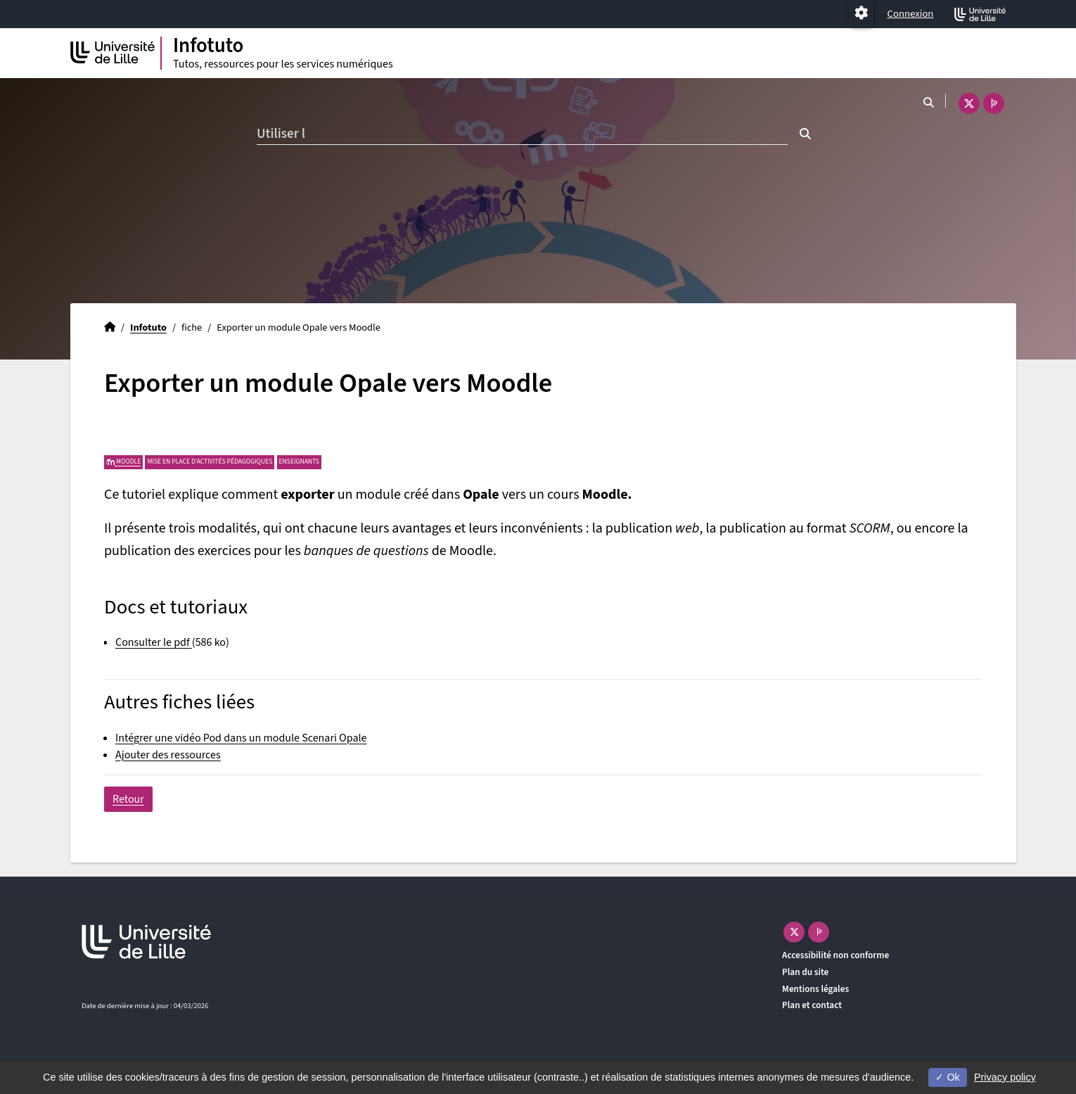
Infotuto (148, 327)
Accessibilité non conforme (835, 955)
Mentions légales (815, 989)
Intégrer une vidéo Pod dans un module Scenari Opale (240, 738)
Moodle (123, 461)
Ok (947, 1077)
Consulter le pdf (152, 642)
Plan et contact (812, 1005)
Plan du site (805, 972)
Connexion (911, 13)
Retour (128, 799)
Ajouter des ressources (168, 755)
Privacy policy (1005, 1077)
